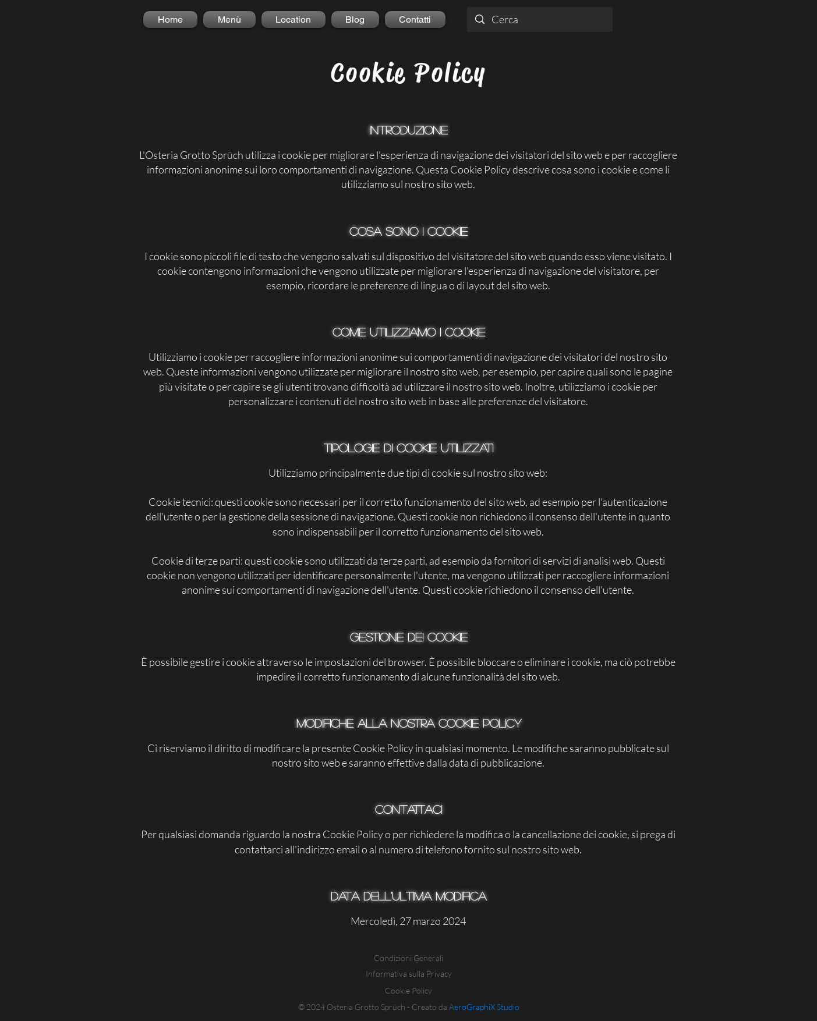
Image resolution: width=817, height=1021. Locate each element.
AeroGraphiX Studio (484, 1007)
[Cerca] (539, 19)
